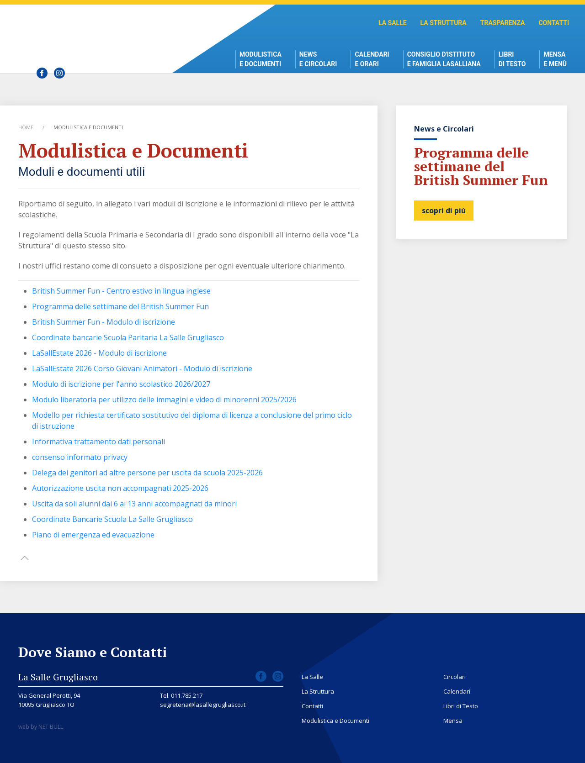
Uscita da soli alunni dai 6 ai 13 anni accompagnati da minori (134, 504)
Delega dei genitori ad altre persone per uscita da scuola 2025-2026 (147, 473)
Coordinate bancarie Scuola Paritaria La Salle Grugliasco (128, 337)
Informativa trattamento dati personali (98, 442)
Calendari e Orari (372, 59)
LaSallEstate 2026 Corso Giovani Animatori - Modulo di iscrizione (142, 368)
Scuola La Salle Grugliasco (89, 32)
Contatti (553, 22)
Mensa (453, 720)
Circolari (454, 677)
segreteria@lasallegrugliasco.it (202, 704)
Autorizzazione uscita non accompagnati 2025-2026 (120, 488)
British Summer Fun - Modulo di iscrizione (103, 322)
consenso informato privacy (80, 457)
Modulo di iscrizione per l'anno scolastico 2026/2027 (121, 384)
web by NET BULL (40, 727)
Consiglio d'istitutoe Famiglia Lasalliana (444, 59)
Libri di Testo (512, 59)
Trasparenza (502, 22)
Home (25, 127)
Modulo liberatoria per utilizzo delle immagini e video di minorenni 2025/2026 (164, 400)
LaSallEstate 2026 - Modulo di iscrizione (99, 353)
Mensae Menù (555, 59)
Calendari (456, 691)
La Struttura (443, 22)
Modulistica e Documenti (260, 59)
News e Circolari (318, 59)
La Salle (392, 22)
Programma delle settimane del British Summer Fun (120, 306)
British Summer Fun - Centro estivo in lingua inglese (121, 291)
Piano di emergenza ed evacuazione (93, 535)
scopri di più (444, 210)
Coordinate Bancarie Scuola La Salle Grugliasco (112, 519)
